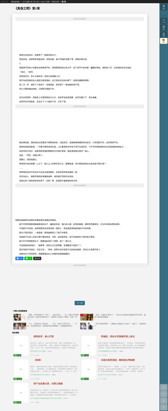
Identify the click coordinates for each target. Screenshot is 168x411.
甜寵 (28, 2)
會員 (164, 41)
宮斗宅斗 (36, 2)
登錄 (164, 34)
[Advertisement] (79, 37)
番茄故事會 (15, 2)
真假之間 (55, 2)
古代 (24, 2)
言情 (48, 2)
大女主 (43, 2)
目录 (163, 27)
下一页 (80, 303)
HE (31, 2)
